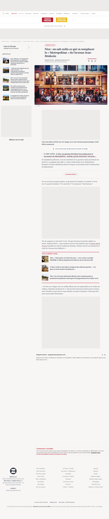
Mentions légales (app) (96, 479)
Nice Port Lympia (40, 473)
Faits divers (28, 13)
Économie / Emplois (68, 476)
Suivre (93, 13)
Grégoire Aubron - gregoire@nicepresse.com (57, 60)
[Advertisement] (54, 5)
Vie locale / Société (68, 468)
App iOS (95, 468)
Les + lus (21, 13)
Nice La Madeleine (41, 479)
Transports (68, 479)
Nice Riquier (40, 481)
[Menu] (3, 13)
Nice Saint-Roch (40, 471)
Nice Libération (41, 468)
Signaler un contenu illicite (96, 487)
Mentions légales (95, 476)
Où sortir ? (52, 13)
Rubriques (66, 13)
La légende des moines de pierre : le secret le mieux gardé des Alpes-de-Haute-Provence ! (20, 97)
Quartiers (75, 13)
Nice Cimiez (41, 476)
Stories (96, 473)
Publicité (95, 471)
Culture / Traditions (68, 487)
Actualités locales (41, 502)
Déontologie (95, 481)
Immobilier (59, 13)
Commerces (44, 13)
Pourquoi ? (36, 13)
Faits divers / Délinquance (68, 471)
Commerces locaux (50, 45)
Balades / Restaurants (67, 502)
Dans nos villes (85, 13)
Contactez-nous (95, 484)
